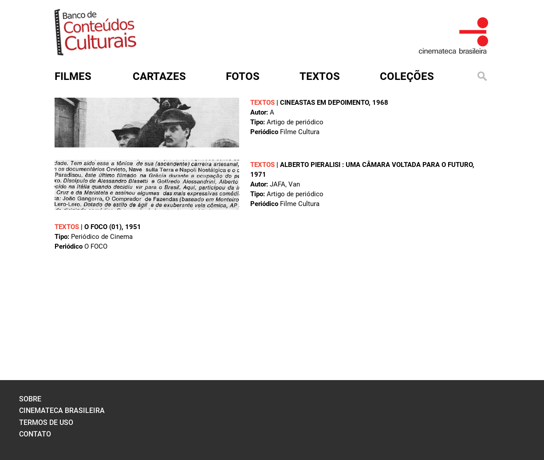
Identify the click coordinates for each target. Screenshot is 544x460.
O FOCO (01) (103, 227)
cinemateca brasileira (62, 410)
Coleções (407, 76)
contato (35, 434)
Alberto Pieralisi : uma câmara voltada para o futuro (376, 165)
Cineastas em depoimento (324, 103)
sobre (30, 399)
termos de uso (46, 422)
